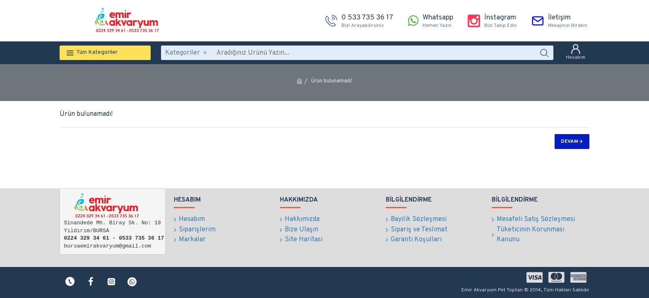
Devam (569, 141)
